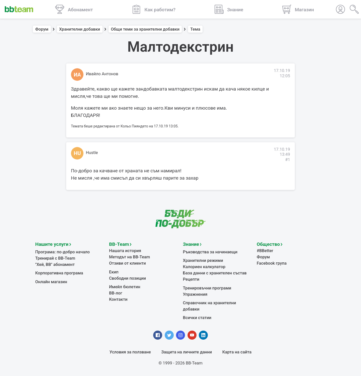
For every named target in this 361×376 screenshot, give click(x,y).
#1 (287, 159)
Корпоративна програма (59, 273)
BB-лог (115, 293)
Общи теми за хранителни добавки (145, 29)
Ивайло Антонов (102, 73)
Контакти (118, 299)
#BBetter (265, 250)
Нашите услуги (52, 244)
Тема (195, 29)
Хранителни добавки (79, 29)
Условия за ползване (130, 352)
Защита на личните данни (186, 352)
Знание (191, 244)
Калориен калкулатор (204, 266)
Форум (42, 29)
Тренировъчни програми (207, 288)
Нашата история (125, 250)
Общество (268, 244)
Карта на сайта (236, 352)
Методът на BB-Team (129, 257)
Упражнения (195, 294)
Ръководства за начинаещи (210, 252)
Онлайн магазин (51, 281)
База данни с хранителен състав (215, 273)
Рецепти (191, 279)
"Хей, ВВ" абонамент (55, 264)
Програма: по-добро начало (62, 252)
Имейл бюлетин (124, 286)
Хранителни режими (203, 260)
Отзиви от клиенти (127, 263)
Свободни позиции (127, 278)
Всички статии (197, 317)
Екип (114, 272)
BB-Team (119, 244)
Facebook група (272, 263)
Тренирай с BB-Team (55, 258)
